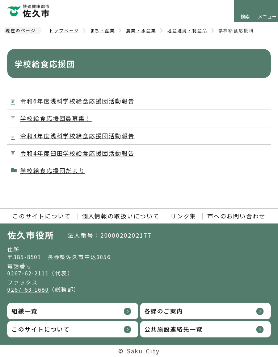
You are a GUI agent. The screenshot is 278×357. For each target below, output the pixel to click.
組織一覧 (25, 311)
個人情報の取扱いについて (121, 216)
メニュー (267, 16)
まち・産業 (102, 30)
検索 (245, 16)
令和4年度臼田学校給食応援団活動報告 (77, 153)
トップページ (64, 30)
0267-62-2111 (28, 273)
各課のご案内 (164, 311)
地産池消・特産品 (187, 30)
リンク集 (183, 216)
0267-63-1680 (28, 289)
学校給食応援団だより (52, 170)
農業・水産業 (141, 30)
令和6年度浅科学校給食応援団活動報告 (77, 101)
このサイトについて (41, 216)
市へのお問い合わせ (236, 216)
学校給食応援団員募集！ (56, 118)
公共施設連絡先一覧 (173, 329)
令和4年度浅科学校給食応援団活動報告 (77, 135)
